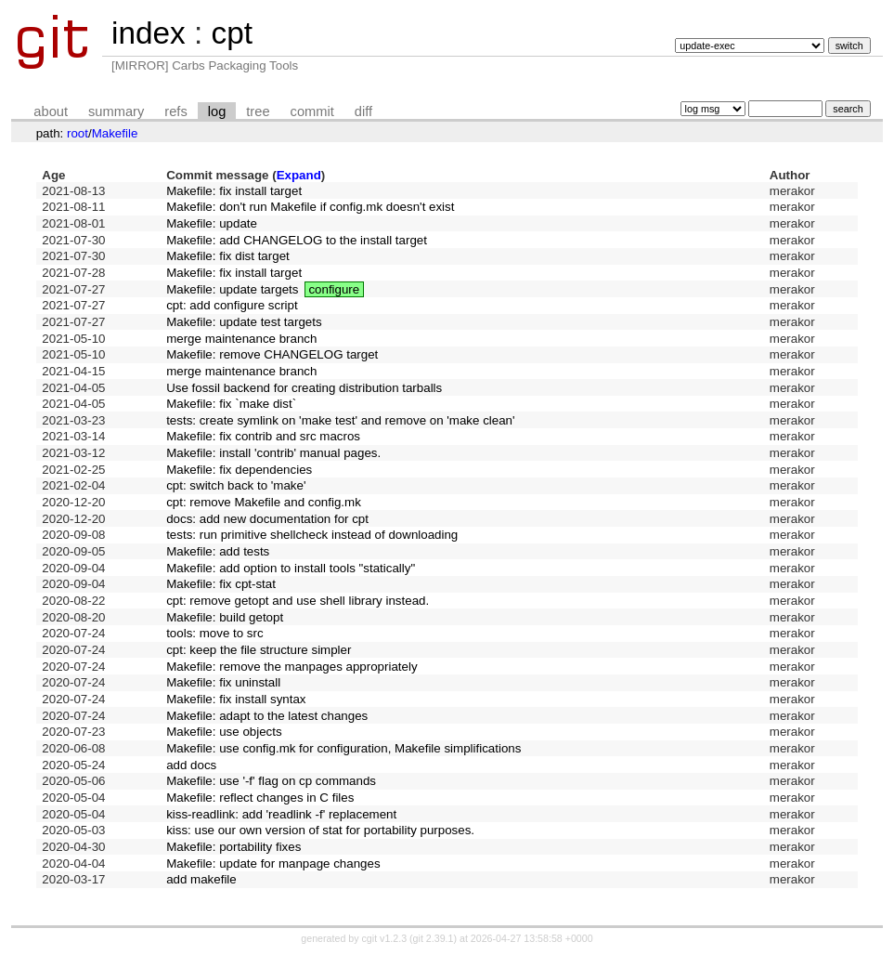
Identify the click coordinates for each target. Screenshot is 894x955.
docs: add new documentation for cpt (267, 519)
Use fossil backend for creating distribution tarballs (304, 388)
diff (363, 111)
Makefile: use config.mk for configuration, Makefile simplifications (343, 748)
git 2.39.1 (433, 938)
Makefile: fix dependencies (239, 470)
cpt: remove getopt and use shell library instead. (297, 601)
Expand (299, 175)
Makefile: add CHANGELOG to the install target (296, 240)
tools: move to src (214, 633)
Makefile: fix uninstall (223, 682)
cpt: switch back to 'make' (235, 485)
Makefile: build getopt (224, 617)
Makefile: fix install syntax (235, 699)
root (77, 133)
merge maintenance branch (241, 339)
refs (175, 111)
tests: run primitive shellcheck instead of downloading (312, 535)
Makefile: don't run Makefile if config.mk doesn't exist (310, 207)
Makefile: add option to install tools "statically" (290, 568)
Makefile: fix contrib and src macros (263, 436)
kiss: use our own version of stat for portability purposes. (320, 830)
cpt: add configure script (232, 305)
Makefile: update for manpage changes (273, 863)
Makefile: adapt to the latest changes (267, 716)
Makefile (115, 133)
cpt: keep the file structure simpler (258, 650)
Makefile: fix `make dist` (231, 404)
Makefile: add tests (217, 551)
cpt (231, 33)
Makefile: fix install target (234, 191)
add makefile (201, 879)
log (217, 111)
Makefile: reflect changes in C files (260, 798)
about (50, 111)
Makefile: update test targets (243, 322)
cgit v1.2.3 (385, 938)
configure (333, 289)
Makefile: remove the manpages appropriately (291, 667)
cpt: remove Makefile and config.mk (263, 502)
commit (312, 111)
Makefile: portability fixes (233, 847)
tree (257, 111)
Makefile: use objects (223, 732)
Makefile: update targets (232, 289)
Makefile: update (211, 223)
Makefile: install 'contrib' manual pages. (273, 453)
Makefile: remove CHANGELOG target (272, 354)
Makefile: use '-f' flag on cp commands (271, 781)
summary (116, 111)
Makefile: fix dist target (228, 256)
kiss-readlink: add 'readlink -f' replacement (281, 814)
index (148, 33)
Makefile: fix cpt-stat (221, 584)
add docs (191, 765)
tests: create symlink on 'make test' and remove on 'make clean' (340, 420)
